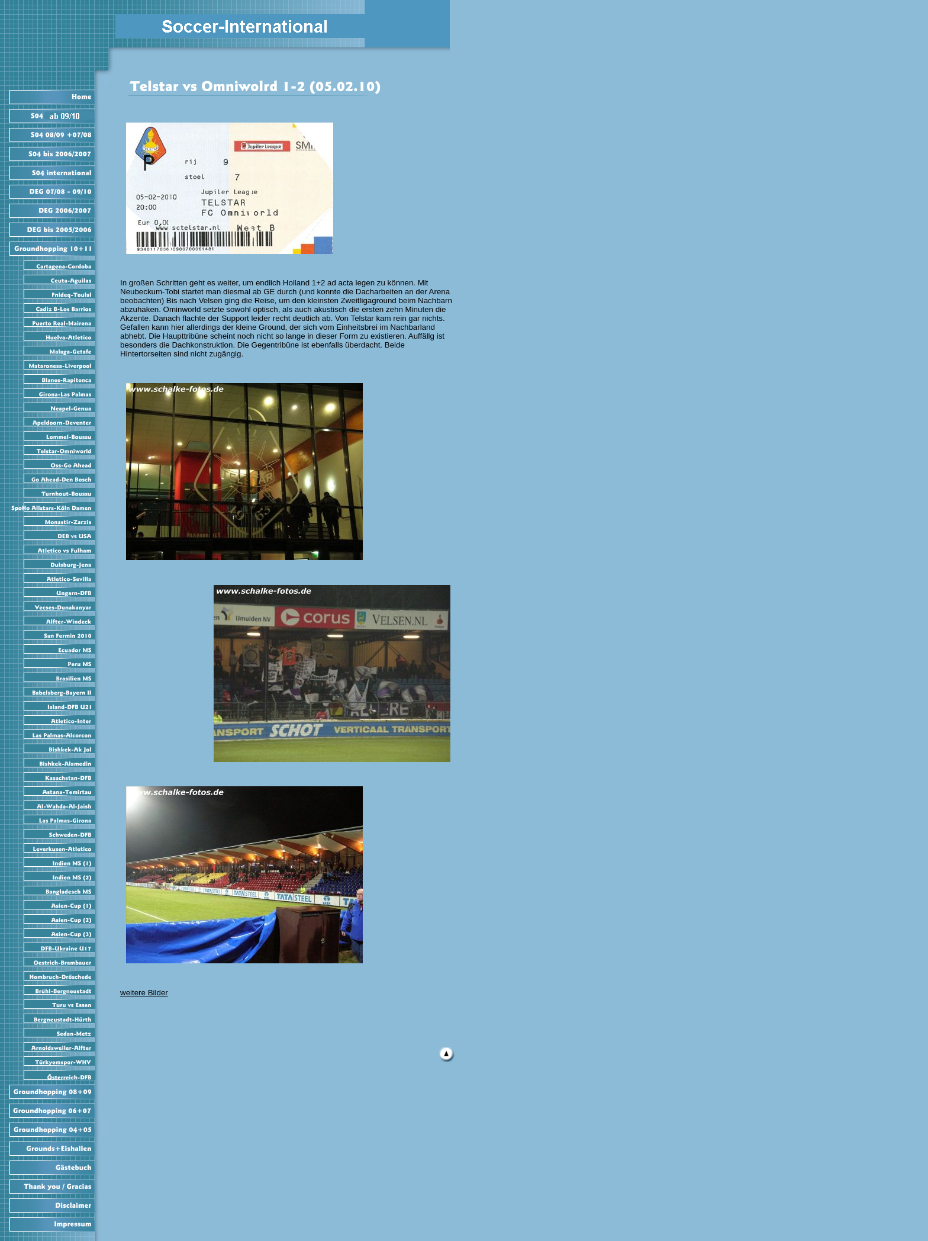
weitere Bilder (144, 992)
